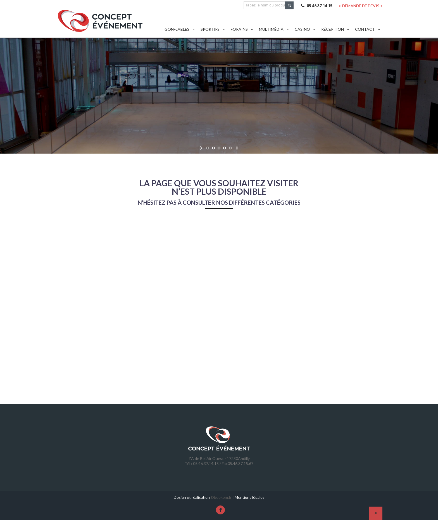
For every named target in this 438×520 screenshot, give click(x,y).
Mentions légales (250, 497)
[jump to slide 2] (213, 148)
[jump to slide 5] (230, 148)
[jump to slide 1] (208, 148)
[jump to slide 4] (224, 148)
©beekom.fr (221, 497)
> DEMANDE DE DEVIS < (360, 5)
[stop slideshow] (236, 148)
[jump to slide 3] (219, 148)
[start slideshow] (201, 148)
